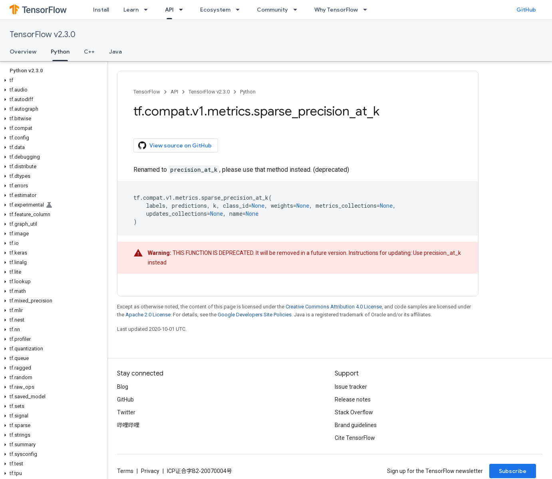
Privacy (150, 471)
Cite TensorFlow (355, 438)
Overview (23, 51)
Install (101, 9)
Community (272, 9)
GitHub (526, 9)
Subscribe (512, 471)
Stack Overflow (354, 412)
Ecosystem (215, 9)
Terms (125, 471)
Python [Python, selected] (60, 51)
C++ (89, 51)
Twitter (126, 412)
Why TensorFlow (336, 9)
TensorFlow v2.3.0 (42, 35)
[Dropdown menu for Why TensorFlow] (367, 9)
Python (248, 92)
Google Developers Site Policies (255, 315)
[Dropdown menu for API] (183, 9)
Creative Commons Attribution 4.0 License (334, 307)
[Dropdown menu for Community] (297, 9)
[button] (52, 80)
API (174, 92)
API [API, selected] (169, 9)
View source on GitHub (175, 145)
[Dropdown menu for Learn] (148, 9)
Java (115, 51)
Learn (131, 9)
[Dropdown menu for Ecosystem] (240, 9)
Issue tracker (351, 387)
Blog (122, 387)
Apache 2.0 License (148, 315)
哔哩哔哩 (128, 425)
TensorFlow (146, 92)
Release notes (353, 399)
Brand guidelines (356, 425)
